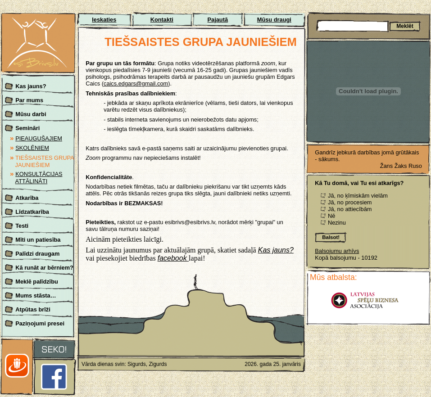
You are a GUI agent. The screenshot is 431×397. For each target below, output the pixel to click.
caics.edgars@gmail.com (136, 83)
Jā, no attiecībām (350, 209)
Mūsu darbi (30, 114)
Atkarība (26, 197)
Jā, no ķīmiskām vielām (358, 195)
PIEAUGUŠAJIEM (38, 138)
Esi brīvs (38, 18)
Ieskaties (104, 19)
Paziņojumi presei (39, 323)
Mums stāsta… (35, 295)
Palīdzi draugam (37, 253)
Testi (21, 225)
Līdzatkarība (32, 211)
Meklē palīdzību (36, 281)
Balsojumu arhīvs (337, 251)
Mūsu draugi (274, 19)
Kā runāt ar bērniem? (44, 267)
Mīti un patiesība (37, 239)
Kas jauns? (30, 86)
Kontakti (161, 19)
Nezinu (337, 222)
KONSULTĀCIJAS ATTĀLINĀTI (39, 178)
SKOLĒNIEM (32, 147)
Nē (331, 215)
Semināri (27, 128)
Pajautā (218, 19)
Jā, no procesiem (350, 202)
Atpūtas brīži (32, 309)
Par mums (29, 100)
